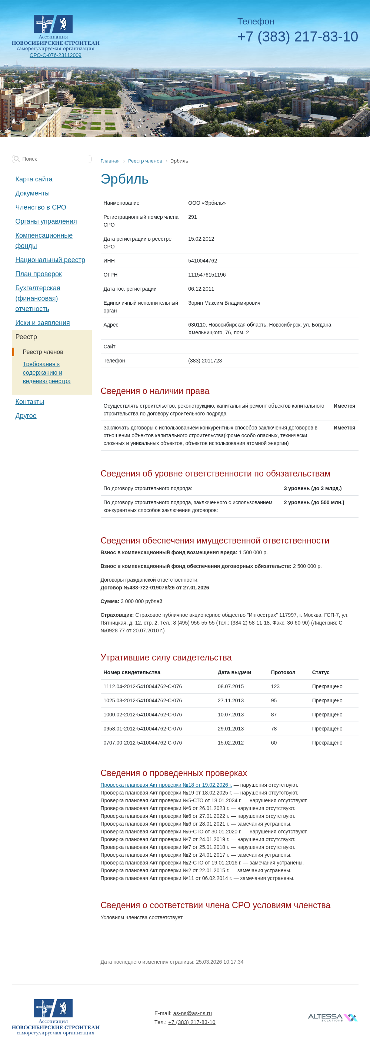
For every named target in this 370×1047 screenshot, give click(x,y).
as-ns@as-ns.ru (192, 1013)
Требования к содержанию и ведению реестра (47, 372)
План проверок (39, 274)
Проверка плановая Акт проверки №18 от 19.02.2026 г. (166, 785)
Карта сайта (34, 179)
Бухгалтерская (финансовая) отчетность (38, 298)
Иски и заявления (43, 323)
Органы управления (46, 221)
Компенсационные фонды (44, 241)
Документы (33, 193)
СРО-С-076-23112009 (55, 55)
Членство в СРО (41, 207)
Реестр (26, 337)
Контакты (30, 401)
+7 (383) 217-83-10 (297, 36)
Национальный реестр (50, 260)
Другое (26, 415)
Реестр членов (43, 352)
